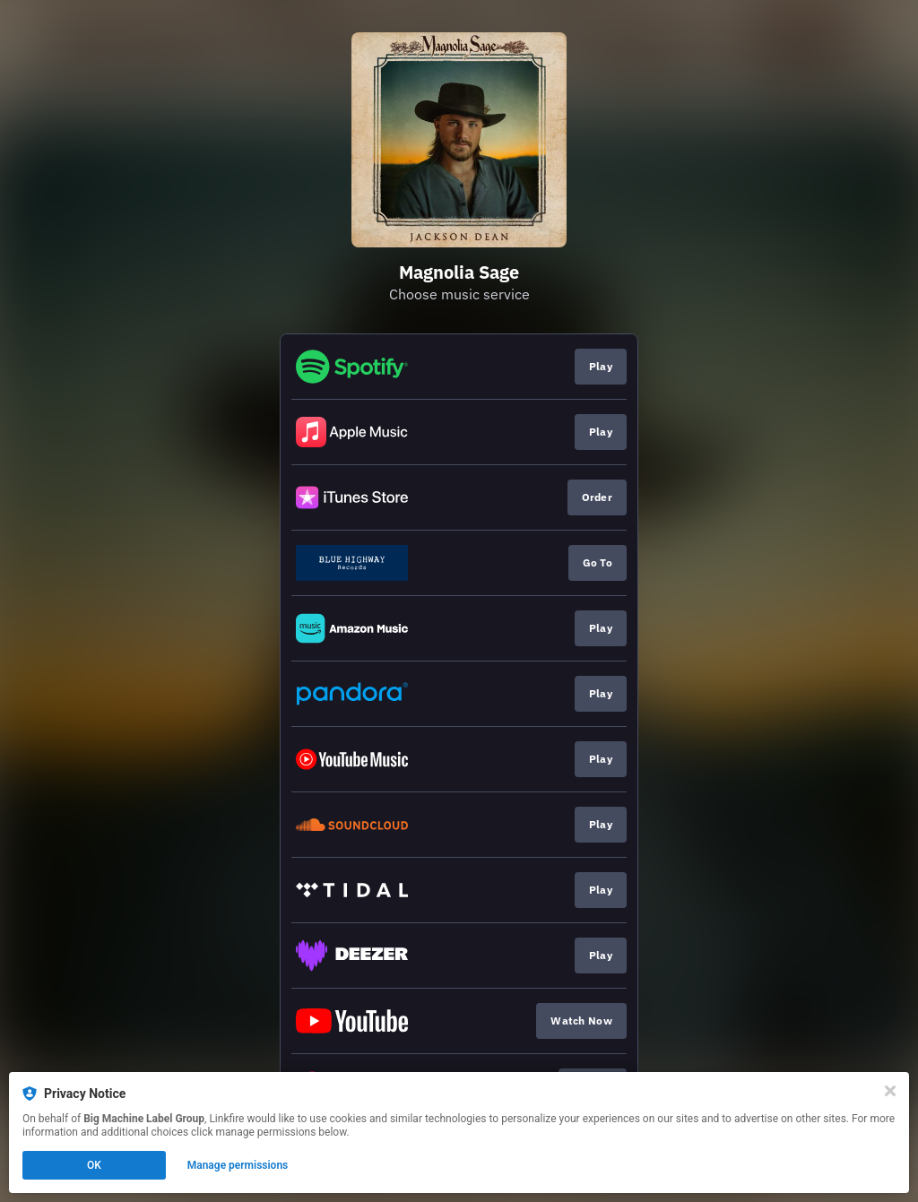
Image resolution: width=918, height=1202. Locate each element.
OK (94, 1165)
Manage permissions (238, 1165)
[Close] (890, 1091)
